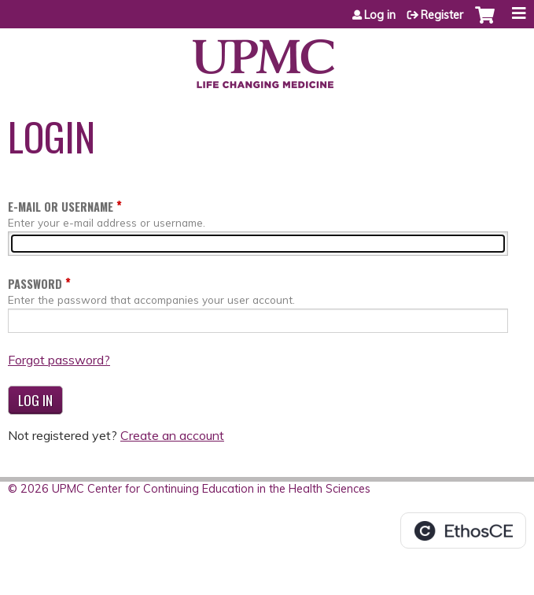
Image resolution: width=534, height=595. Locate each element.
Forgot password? (59, 360)
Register (442, 14)
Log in (380, 14)
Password (35, 283)
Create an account (172, 435)
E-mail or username (60, 206)
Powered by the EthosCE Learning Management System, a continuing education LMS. (463, 530)
